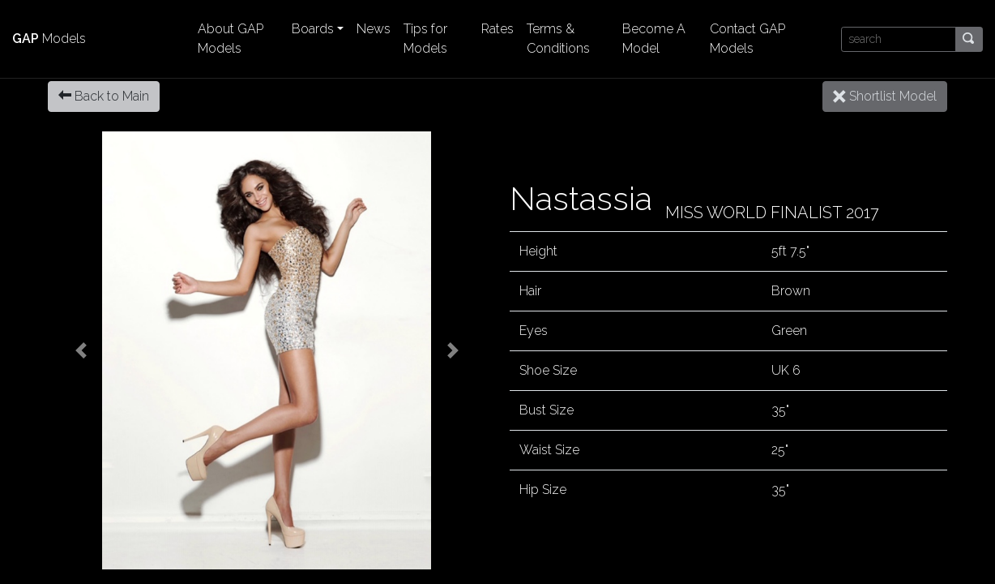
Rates (497, 28)
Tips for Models (425, 38)
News (374, 28)
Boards (313, 28)
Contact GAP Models (747, 38)
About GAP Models (230, 38)
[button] (80, 350)
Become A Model (653, 38)
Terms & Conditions (558, 38)
